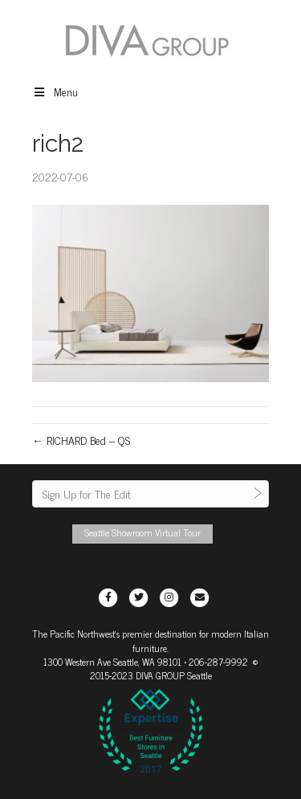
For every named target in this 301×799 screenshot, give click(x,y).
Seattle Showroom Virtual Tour (142, 532)
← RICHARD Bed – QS (81, 439)
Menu (55, 91)
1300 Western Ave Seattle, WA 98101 (112, 662)
